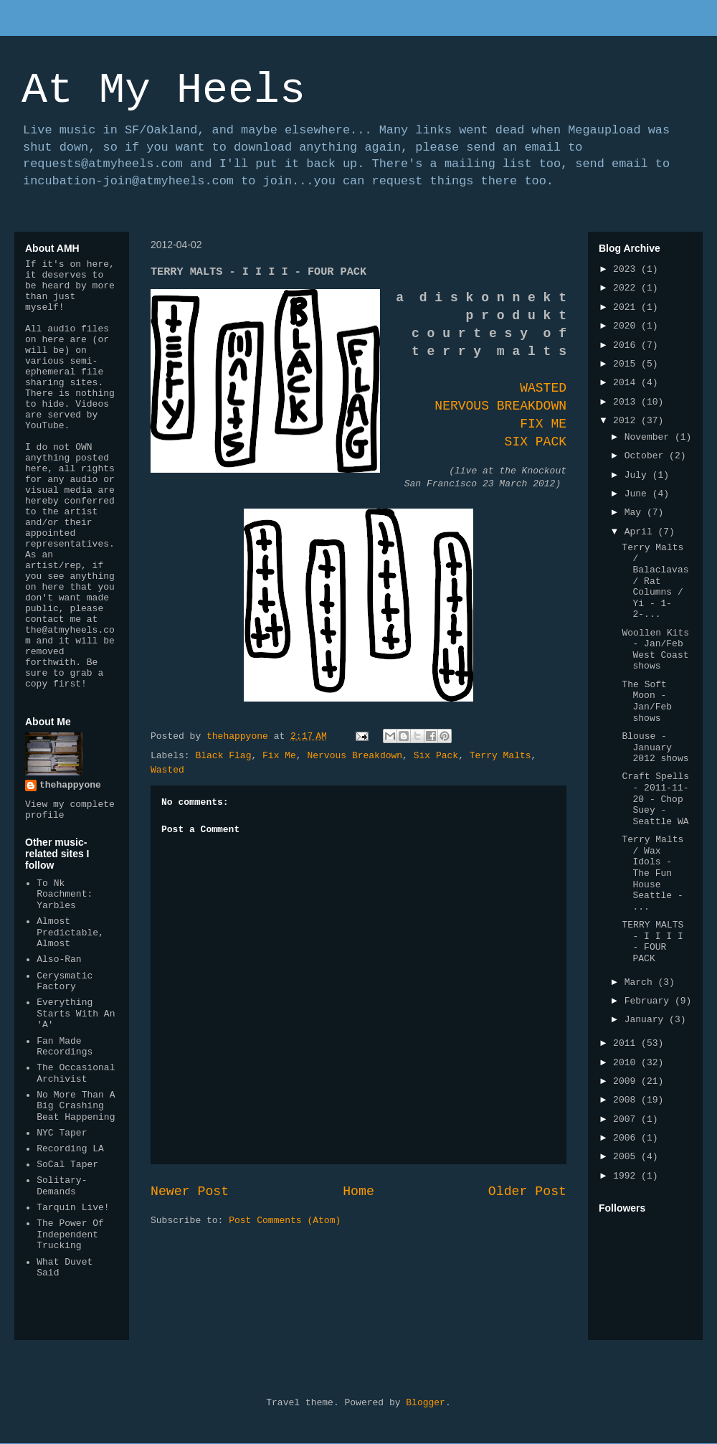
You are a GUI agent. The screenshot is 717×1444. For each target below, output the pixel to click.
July (638, 475)
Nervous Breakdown (354, 755)
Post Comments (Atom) (285, 1220)
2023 (627, 269)
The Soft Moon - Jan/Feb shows (647, 701)
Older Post (527, 1191)
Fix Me (279, 755)
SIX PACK (535, 442)
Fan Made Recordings (64, 1047)
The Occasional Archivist (76, 1073)
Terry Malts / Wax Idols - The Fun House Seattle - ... (652, 873)
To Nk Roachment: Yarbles (64, 894)
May (636, 512)
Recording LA (70, 1148)
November (650, 437)
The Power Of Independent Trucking (70, 1234)
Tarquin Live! (73, 1207)
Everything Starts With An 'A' (76, 1013)
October (647, 455)
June (638, 494)
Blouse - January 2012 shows (655, 747)
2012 (627, 420)
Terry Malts (500, 755)
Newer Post (190, 1191)
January (647, 1019)
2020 (627, 326)
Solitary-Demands (62, 1186)
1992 (627, 1176)
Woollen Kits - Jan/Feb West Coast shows (655, 650)
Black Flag (223, 755)
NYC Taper (62, 1133)
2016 (627, 345)
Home (358, 1191)
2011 (627, 1043)
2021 (627, 307)
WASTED (543, 388)
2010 (627, 1062)
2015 (627, 364)
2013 (627, 402)
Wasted (167, 770)
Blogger (425, 1402)
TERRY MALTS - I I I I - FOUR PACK (652, 942)
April (641, 532)
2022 (627, 288)
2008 (627, 1100)
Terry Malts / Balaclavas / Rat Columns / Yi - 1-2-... (655, 581)
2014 (627, 382)
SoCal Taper (67, 1164)
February (650, 1001)
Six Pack (436, 755)
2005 (627, 1156)
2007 (627, 1119)
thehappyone (70, 785)
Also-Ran (59, 959)
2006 (627, 1138)
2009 (627, 1081)
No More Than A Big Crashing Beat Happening (76, 1106)
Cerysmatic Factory (64, 982)
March (641, 982)
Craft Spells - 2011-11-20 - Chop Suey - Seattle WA (655, 798)
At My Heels (163, 90)
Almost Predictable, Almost (70, 932)
